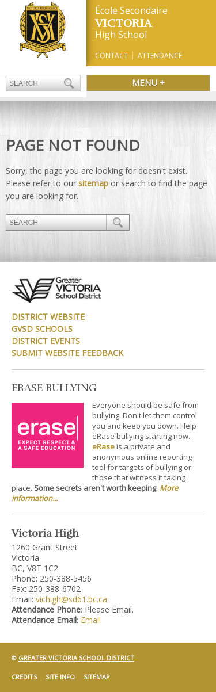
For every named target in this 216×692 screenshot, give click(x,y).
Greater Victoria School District (76, 657)
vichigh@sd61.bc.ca (71, 599)
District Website (48, 316)
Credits (24, 676)
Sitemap (97, 676)
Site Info (60, 676)
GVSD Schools (42, 328)
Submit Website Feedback (67, 352)
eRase (103, 446)
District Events (46, 340)
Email (91, 619)
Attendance (160, 55)
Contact (111, 55)
